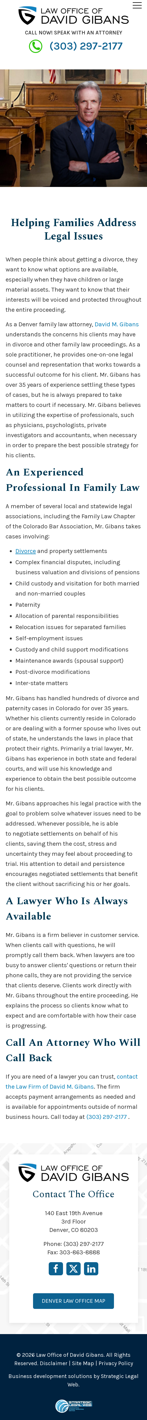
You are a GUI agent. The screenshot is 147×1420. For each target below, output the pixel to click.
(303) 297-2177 (73, 46)
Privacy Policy (116, 1363)
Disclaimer (53, 1363)
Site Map (83, 1363)
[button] (137, 5)
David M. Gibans (117, 324)
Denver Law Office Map (73, 1301)
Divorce (25, 551)
